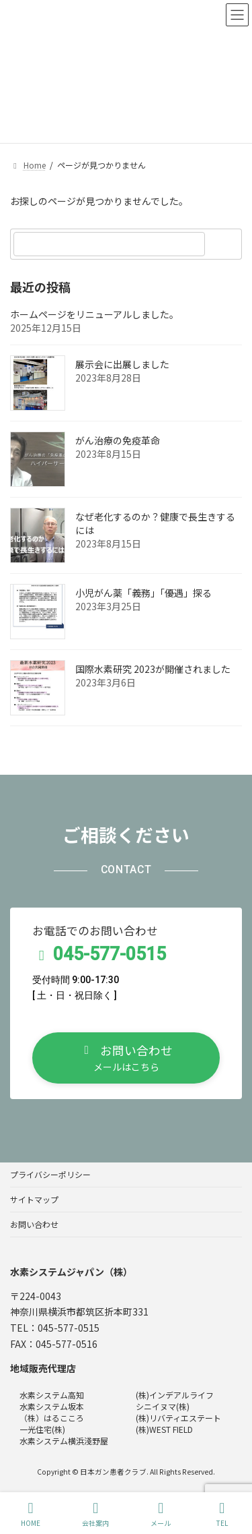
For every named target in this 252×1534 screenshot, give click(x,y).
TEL (221, 1514)
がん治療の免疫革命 (117, 440)
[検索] (225, 244)
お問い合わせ (34, 1224)
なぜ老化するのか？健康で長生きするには (155, 523)
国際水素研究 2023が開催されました (152, 669)
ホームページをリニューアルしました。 (94, 314)
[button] (126, 1058)
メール (161, 1514)
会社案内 (95, 1514)
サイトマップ (34, 1199)
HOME (30, 1514)
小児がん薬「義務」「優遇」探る (143, 592)
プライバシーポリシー (50, 1174)
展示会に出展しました (122, 364)
